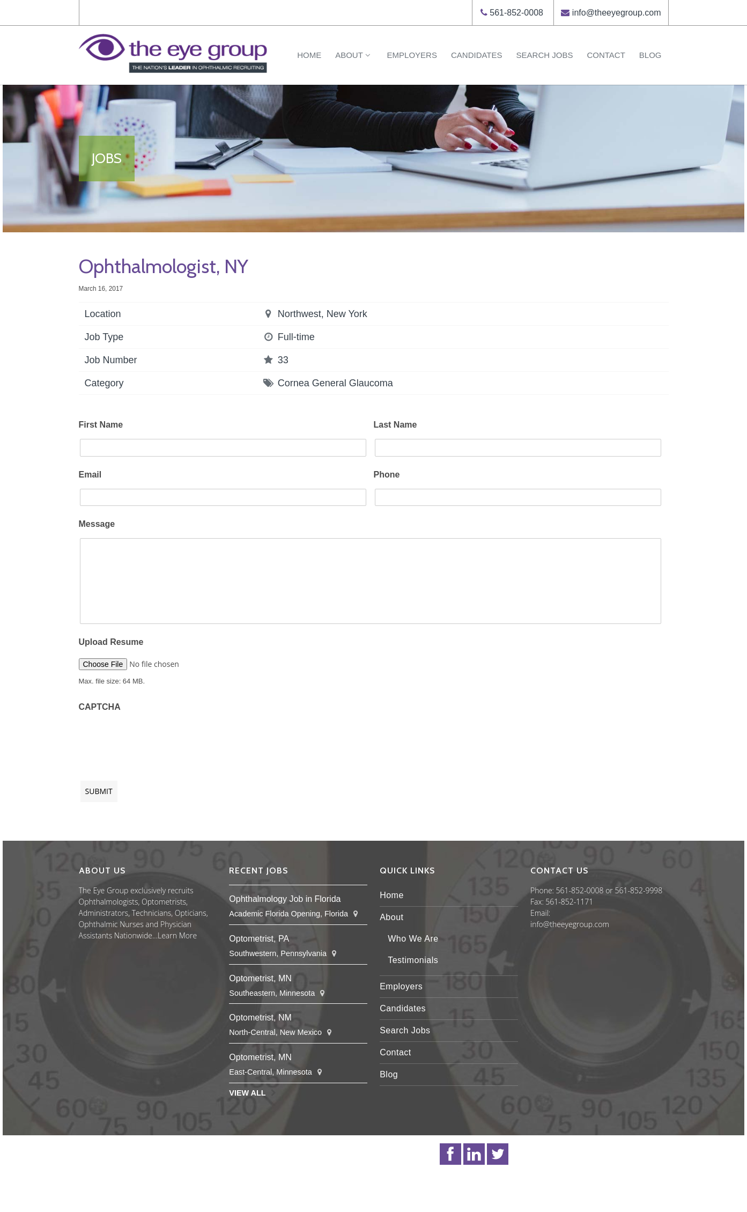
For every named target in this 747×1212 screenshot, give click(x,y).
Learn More (177, 935)
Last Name (395, 424)
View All (247, 1093)
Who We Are (413, 938)
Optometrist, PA (259, 938)
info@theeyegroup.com (616, 12)
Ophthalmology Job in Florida (285, 899)
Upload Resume (111, 642)
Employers (412, 55)
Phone (387, 474)
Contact (606, 55)
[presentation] (160, 741)
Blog (650, 55)
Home (309, 55)
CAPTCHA (100, 706)
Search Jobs (544, 55)
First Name (101, 424)
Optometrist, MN (260, 978)
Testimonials (413, 960)
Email (90, 474)
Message (97, 523)
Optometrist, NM (260, 1017)
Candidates (476, 55)
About (354, 55)
